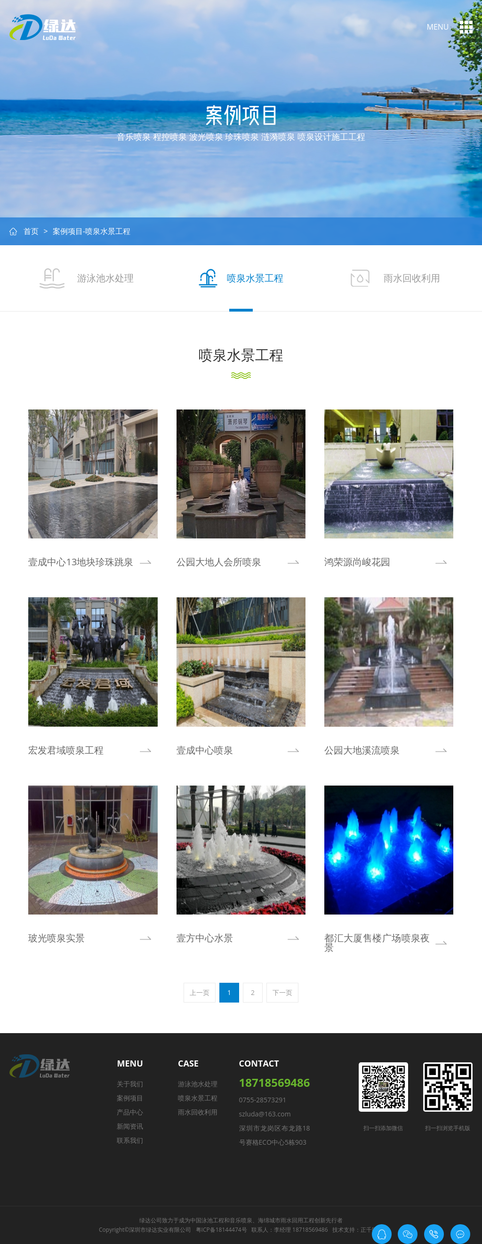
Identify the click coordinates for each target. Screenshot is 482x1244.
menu (438, 27)
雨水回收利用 (197, 1112)
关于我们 (130, 1083)
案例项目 (130, 1097)
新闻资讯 (130, 1126)
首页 (31, 231)
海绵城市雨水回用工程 (286, 1220)
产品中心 (130, 1112)
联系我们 (130, 1140)
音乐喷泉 (241, 1220)
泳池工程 (212, 1220)
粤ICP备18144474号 (221, 1230)
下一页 (282, 992)
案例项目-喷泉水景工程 (91, 231)
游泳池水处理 (197, 1083)
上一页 (199, 992)
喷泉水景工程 (197, 1097)
